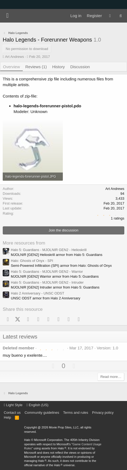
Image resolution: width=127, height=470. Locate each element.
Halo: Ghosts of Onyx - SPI (32, 261)
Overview (11, 66)
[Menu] (7, 16)
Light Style (13, 405)
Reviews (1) (36, 66)
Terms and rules (75, 413)
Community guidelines (42, 413)
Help (7, 417)
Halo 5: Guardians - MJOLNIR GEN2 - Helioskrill (49, 250)
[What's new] (110, 16)
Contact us (12, 413)
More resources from (24, 243)
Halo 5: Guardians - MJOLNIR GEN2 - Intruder (47, 282)
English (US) (37, 405)
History (58, 66)
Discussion (80, 66)
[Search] (120, 16)
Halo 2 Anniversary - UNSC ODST (37, 293)
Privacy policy (102, 413)
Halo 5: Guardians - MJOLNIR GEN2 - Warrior (47, 272)
